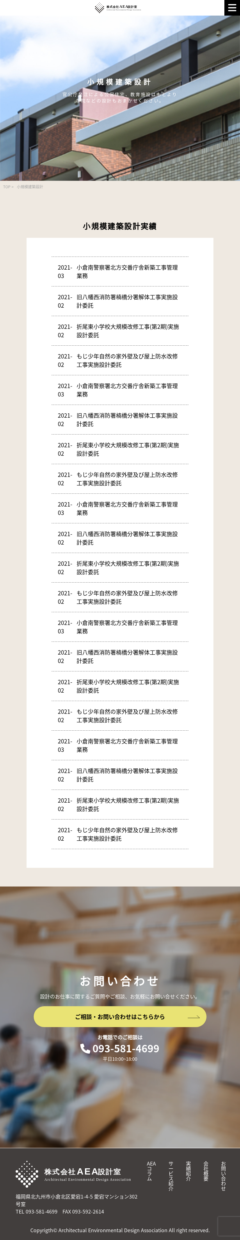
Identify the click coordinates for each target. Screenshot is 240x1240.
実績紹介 (188, 1171)
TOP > (8, 187)
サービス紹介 (170, 1176)
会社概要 (205, 1171)
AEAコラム (151, 1171)
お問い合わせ (223, 1176)
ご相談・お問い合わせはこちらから (137, 1016)
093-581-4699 (119, 1048)
